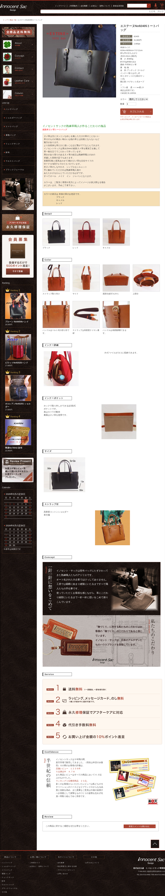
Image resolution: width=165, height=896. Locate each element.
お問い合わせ (62, 873)
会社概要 (84, 6)
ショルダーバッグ (14, 118)
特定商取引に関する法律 (67, 866)
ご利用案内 (73, 6)
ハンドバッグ (12, 109)
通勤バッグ (11, 135)
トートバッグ (12, 126)
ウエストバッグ (13, 161)
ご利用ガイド (35, 862)
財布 (8, 152)
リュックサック (13, 144)
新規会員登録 (118, 6)
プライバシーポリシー (66, 870)
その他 (4, 892)
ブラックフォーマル (15, 170)
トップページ (60, 6)
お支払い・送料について (100, 6)
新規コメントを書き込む (139, 826)
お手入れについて (92, 862)
